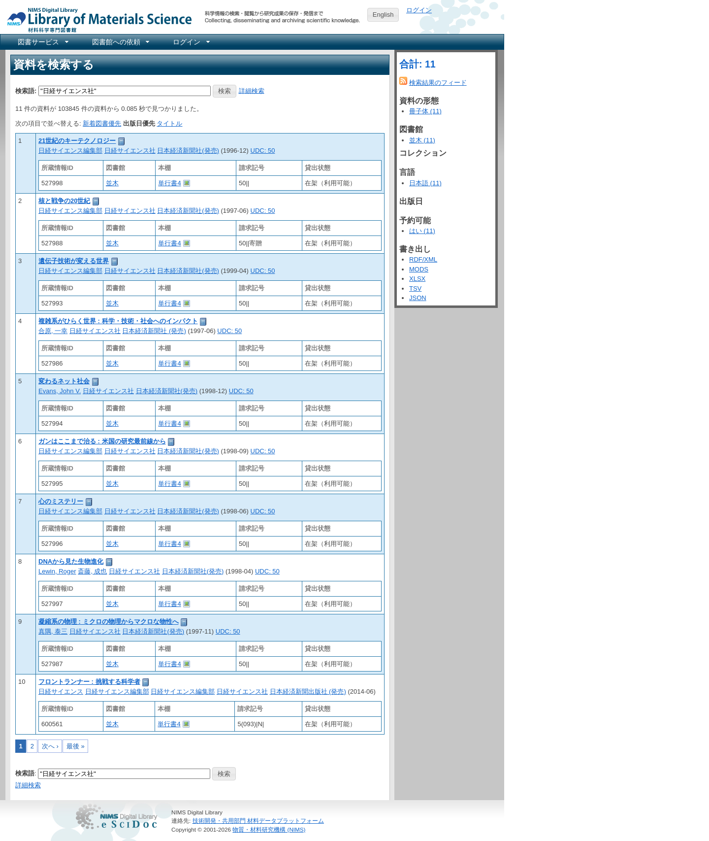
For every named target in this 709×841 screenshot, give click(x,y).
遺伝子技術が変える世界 (73, 261)
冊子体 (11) (425, 111)
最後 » (75, 746)
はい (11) (422, 231)
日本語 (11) (425, 183)
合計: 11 (417, 64)
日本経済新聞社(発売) (188, 150)
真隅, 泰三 (52, 631)
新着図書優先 (102, 123)
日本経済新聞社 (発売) (154, 331)
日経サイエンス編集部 (70, 150)
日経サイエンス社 (130, 150)
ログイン (419, 10)
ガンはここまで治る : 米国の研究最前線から (102, 441)
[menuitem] (42, 41)
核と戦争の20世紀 (64, 200)
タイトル (169, 123)
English (383, 14)
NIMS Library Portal (96, 19)
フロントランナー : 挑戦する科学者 (89, 681)
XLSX (417, 278)
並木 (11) (422, 140)
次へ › (50, 746)
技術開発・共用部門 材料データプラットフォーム (258, 820)
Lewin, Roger (57, 571)
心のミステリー (60, 501)
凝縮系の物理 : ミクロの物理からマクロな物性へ (108, 621)
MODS (418, 269)
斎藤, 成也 (92, 571)
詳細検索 (251, 90)
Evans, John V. (59, 391)
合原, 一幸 (52, 331)
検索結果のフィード (438, 82)
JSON (417, 298)
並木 (112, 183)
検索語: (25, 90)
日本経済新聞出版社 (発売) (308, 691)
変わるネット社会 (64, 381)
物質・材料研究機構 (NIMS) (268, 829)
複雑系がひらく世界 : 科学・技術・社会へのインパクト (118, 321)
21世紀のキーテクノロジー (77, 140)
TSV (415, 288)
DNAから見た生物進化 (70, 561)
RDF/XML (423, 259)
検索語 (24, 773)
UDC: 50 (263, 150)
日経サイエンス (60, 691)
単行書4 (169, 183)
